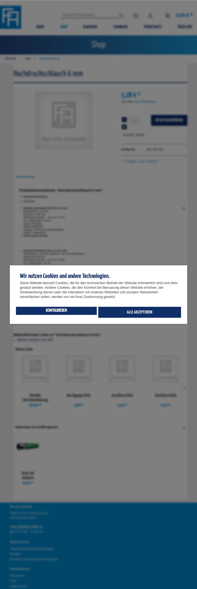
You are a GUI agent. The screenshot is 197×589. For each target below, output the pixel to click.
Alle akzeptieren (139, 312)
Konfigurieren (56, 310)
